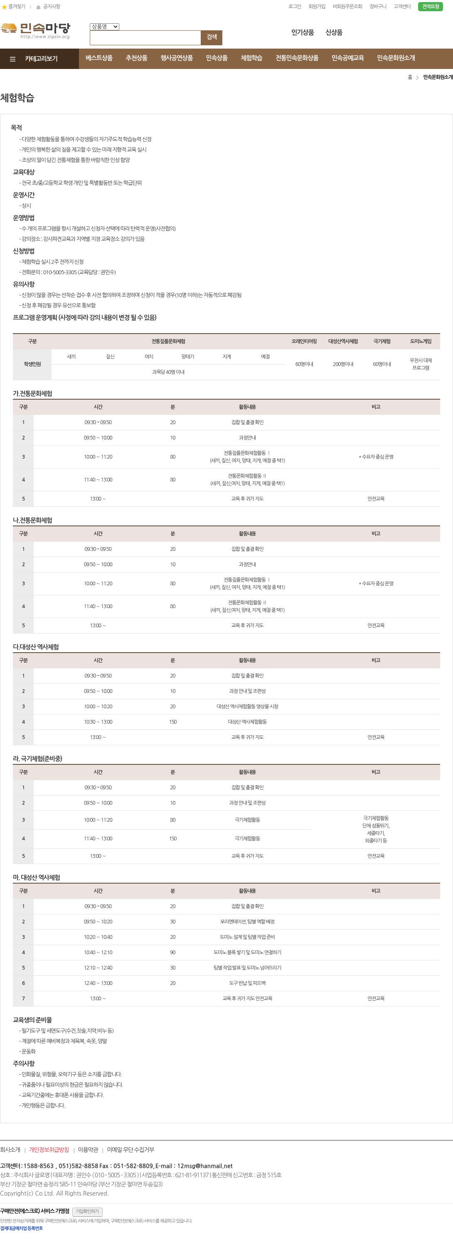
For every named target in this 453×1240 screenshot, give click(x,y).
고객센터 (402, 6)
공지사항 (47, 6)
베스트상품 (99, 58)
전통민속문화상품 (297, 58)
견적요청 (430, 6)
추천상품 (137, 58)
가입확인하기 (87, 1211)
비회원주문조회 (347, 6)
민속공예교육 (348, 58)
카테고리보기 (41, 59)
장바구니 (377, 6)
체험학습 (251, 58)
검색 (212, 37)
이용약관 (88, 1150)
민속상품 (217, 58)
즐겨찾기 (16, 6)
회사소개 (10, 1150)
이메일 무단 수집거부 (130, 1150)
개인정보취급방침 (49, 1150)
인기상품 (303, 34)
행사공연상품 (176, 58)
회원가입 (316, 6)
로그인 (294, 6)
